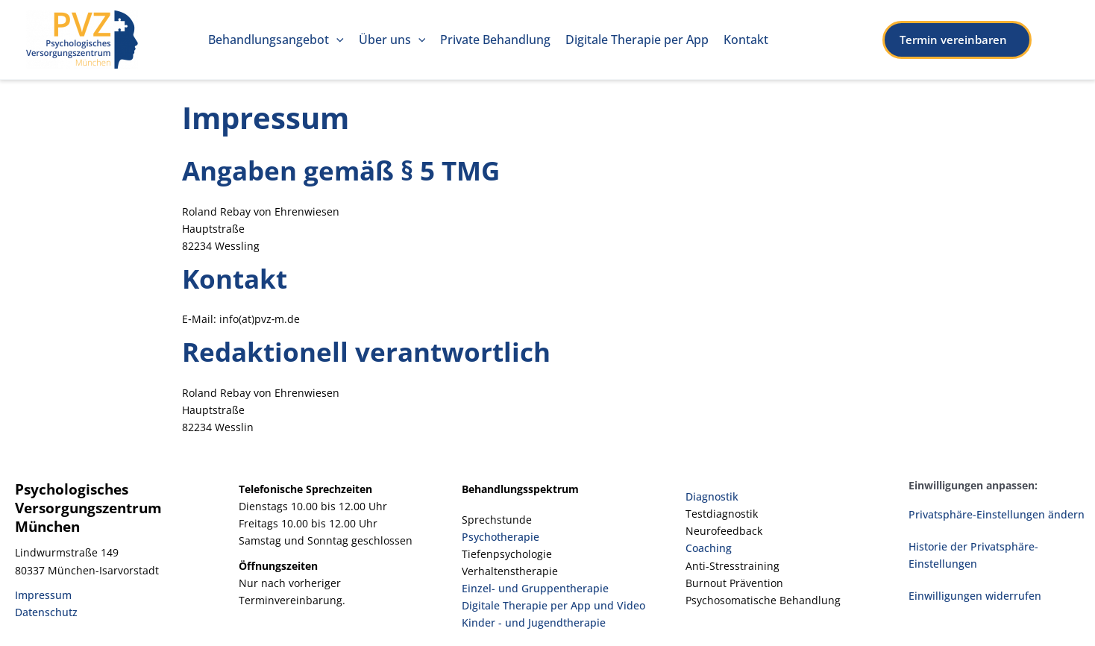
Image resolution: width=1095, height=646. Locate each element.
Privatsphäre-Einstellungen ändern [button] (997, 514)
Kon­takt (746, 39)
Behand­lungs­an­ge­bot (276, 39)
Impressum (43, 595)
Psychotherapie (500, 537)
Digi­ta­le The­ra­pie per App (637, 39)
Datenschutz (46, 612)
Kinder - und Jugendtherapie (534, 622)
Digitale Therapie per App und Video (553, 605)
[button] (975, 40)
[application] (336, 39)
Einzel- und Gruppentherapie (535, 588)
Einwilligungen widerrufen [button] (975, 596)
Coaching (708, 548)
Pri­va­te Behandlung (495, 39)
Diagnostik (711, 496)
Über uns (392, 39)
